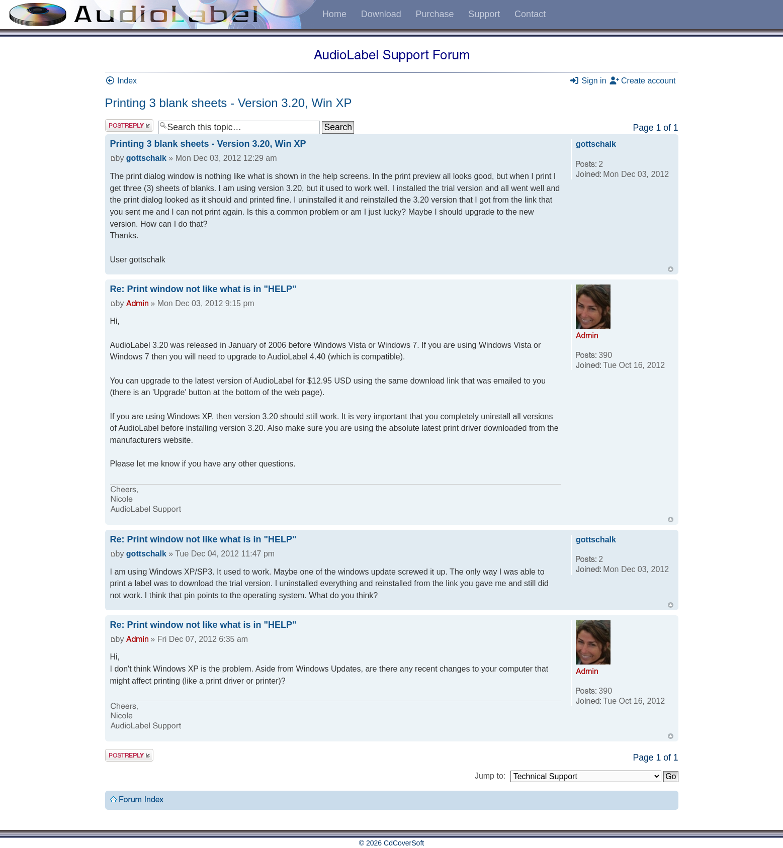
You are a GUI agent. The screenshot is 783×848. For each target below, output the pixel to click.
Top (670, 269)
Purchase (434, 14)
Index (121, 80)
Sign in (587, 80)
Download (381, 14)
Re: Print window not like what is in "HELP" (203, 289)
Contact (530, 14)
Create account (642, 80)
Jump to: (490, 776)
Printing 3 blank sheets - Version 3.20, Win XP (228, 103)
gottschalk (146, 158)
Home (334, 14)
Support (484, 14)
